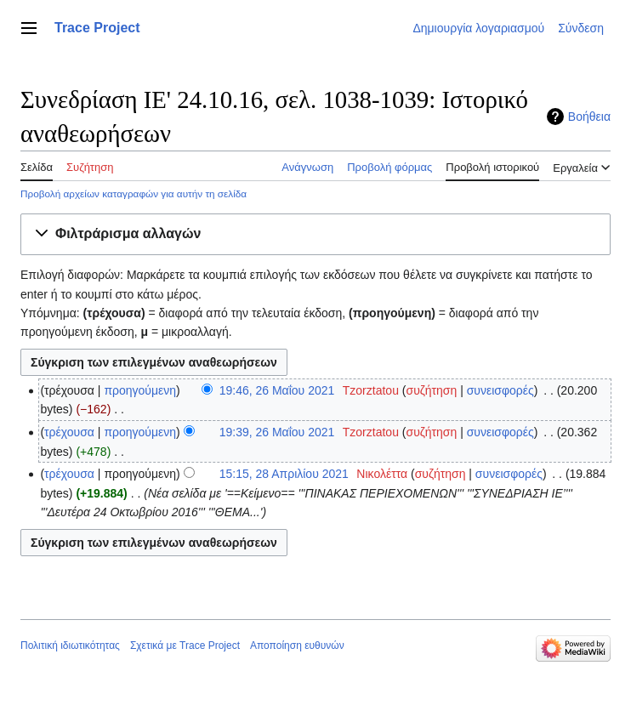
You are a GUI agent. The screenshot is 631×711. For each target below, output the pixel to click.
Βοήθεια (589, 116)
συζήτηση (431, 390)
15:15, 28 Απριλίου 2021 (284, 474)
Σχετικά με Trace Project (185, 645)
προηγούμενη (140, 390)
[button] (315, 234)
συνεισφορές (500, 390)
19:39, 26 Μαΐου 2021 (277, 432)
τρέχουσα (69, 432)
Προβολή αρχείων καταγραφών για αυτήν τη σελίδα (133, 193)
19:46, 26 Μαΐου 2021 (277, 390)
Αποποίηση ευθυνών (297, 645)
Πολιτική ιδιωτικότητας (70, 645)
